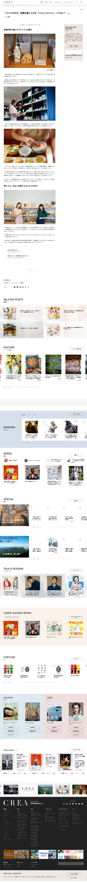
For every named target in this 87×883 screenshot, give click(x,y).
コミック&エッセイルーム (68, 2)
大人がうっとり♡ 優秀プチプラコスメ (22, 836)
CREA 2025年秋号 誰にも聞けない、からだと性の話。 (36, 822)
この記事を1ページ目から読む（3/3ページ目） (30, 25)
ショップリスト (11, 734)
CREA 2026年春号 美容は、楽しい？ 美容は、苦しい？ (36, 815)
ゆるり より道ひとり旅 (62, 830)
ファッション (6, 825)
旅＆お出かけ (7, 282)
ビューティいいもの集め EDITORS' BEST (21, 833)
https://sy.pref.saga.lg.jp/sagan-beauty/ (15, 257)
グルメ (5, 817)
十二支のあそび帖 (62, 819)
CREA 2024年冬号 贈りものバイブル (34, 845)
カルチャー (5, 819)
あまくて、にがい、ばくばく (64, 823)
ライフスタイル (6, 821)
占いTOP (76, 658)
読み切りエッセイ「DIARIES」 (64, 815)
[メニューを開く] (81, 2)
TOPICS (5, 836)
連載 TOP (76, 455)
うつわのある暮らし (20, 830)
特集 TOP (76, 500)
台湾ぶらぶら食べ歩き (21, 813)
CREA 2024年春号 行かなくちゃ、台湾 (34, 842)
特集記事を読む (11, 731)
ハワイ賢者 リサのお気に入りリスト (22, 818)
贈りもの (5, 813)
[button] (5, 387)
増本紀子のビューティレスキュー (22, 839)
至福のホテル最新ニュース (21, 822)
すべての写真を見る (50, 69)
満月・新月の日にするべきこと (77, 823)
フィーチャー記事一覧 (76, 348)
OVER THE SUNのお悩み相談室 (50, 820)
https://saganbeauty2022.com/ (13, 251)
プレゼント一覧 (68, 57)
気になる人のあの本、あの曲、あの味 (50, 814)
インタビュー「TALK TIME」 (63, 821)
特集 (50, 2)
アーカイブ (5, 830)
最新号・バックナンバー (8, 864)
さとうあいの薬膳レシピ (21, 828)
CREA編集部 (8, 16)
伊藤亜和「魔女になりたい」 (64, 813)
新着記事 (42, 2)
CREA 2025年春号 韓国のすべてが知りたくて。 (36, 830)
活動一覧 (32, 866)
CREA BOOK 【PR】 (7, 866)
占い (77, 2)
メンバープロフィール (35, 864)
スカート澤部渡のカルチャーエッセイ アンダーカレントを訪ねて (64, 827)
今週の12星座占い (75, 817)
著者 (18, 866)
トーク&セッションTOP (49, 811)
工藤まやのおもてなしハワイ (22, 820)
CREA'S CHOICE (6, 834)
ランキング (5, 828)
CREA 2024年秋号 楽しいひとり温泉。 (34, 836)
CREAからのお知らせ (7, 838)
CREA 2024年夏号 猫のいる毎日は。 (34, 839)
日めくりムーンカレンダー (77, 821)
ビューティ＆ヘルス (14, 282)
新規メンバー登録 (73, 46)
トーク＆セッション (57, 2)
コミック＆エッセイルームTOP (76, 617)
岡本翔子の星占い (75, 813)
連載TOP (18, 811)
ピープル (18, 864)
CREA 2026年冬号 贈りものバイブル (34, 819)
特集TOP (32, 811)
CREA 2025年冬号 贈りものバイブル (34, 833)
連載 (46, 2)
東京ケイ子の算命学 (75, 819)
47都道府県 (21, 282)
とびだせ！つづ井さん (62, 817)
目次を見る (11, 727)
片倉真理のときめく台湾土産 (22, 815)
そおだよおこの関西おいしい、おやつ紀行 (22, 825)
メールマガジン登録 (73, 874)
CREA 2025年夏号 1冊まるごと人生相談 (34, 826)
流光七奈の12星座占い (76, 815)
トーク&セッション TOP (76, 570)
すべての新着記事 (7, 811)
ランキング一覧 (76, 414)
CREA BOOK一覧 (76, 749)
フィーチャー (6, 832)
